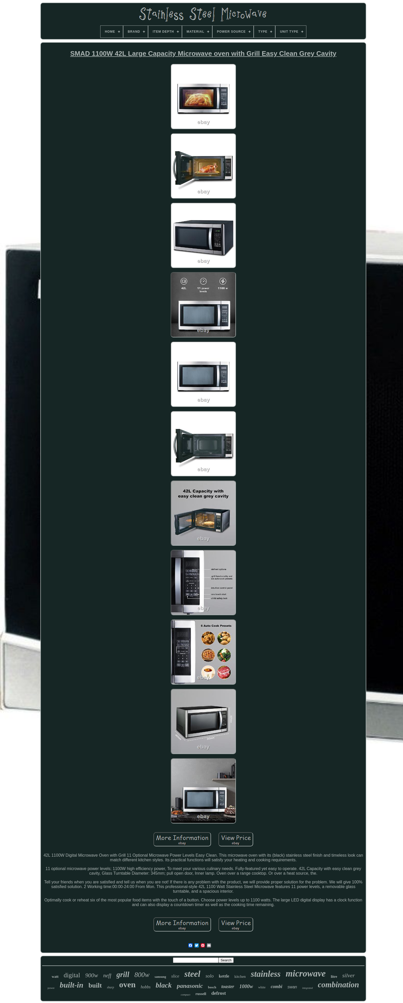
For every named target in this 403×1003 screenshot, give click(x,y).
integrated (307, 988)
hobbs (146, 987)
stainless (266, 974)
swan (292, 987)
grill (122, 974)
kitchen (240, 976)
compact (185, 994)
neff (107, 975)
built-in (71, 985)
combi (276, 986)
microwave (306, 974)
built (95, 985)
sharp (110, 987)
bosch (212, 987)
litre (334, 977)
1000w (246, 986)
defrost (218, 993)
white (261, 987)
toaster (227, 986)
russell (200, 994)
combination (338, 984)
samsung (160, 977)
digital (72, 975)
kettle (224, 976)
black (164, 985)
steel (192, 974)
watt (55, 977)
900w (91, 975)
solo (210, 976)
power (51, 987)
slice (175, 976)
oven (127, 984)
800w (142, 975)
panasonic (190, 985)
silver (348, 975)
